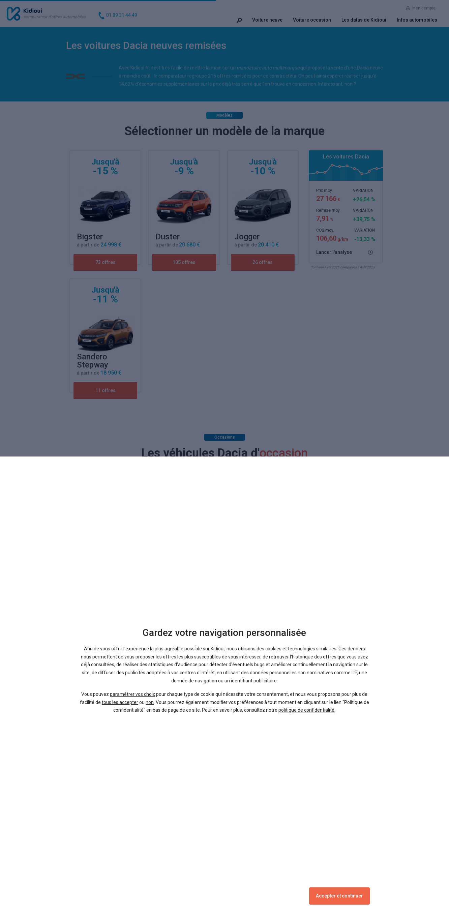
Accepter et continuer (339, 896)
